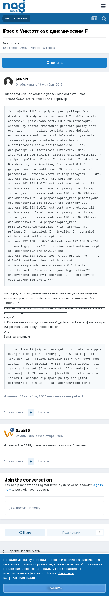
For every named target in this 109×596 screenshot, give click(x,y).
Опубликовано (39, 84)
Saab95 (23, 430)
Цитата (43, 412)
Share (25, 532)
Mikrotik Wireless (43, 47)
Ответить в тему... (25, 508)
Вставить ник (13, 412)
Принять (54, 588)
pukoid (19, 43)
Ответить (55, 63)
